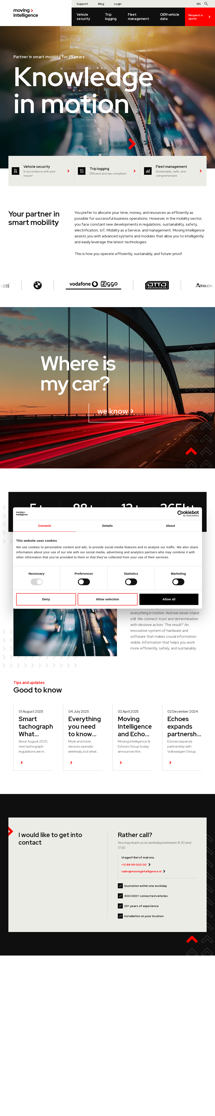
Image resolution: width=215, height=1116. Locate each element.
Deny (46, 599)
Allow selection (107, 599)
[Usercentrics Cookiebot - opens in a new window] (180, 513)
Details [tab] (107, 525)
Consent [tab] (44, 525)
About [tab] (170, 525)
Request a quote (200, 16)
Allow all (169, 599)
